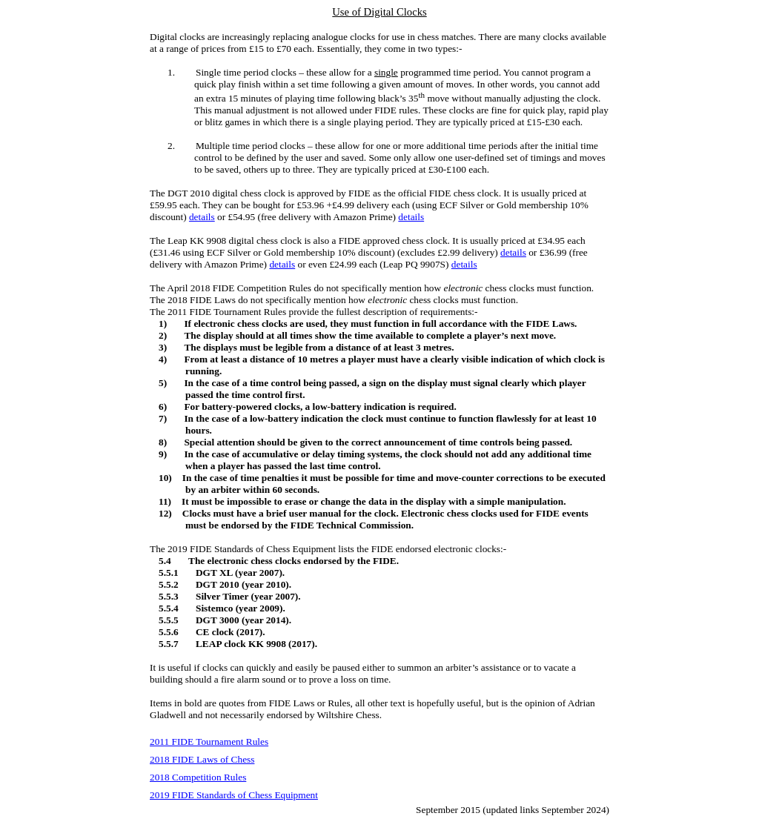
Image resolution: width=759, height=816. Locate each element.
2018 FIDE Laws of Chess (202, 759)
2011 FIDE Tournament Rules (209, 741)
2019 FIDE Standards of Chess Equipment (234, 794)
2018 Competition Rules (198, 777)
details (202, 216)
